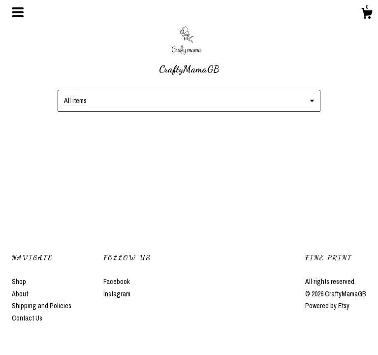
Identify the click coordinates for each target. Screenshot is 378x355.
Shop (19, 281)
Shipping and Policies (41, 305)
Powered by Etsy (327, 305)
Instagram (116, 293)
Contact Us (27, 318)
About (20, 293)
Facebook (116, 281)
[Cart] (366, 14)
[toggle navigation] (18, 12)
